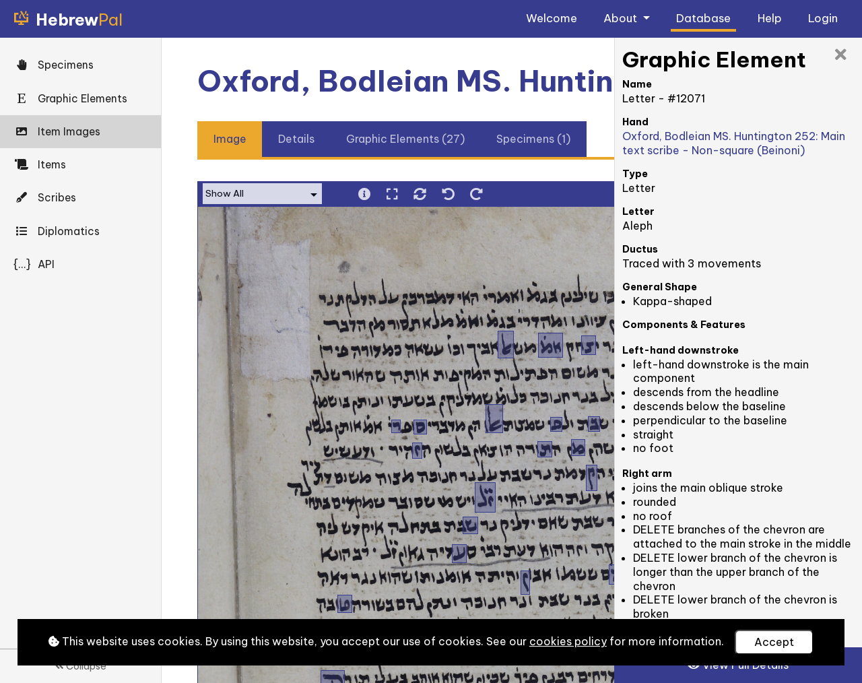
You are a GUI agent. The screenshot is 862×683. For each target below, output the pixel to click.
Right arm (647, 473)
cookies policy (568, 641)
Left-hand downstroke (680, 350)
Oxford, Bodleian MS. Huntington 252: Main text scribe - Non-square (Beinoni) (733, 143)
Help (770, 18)
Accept (774, 642)
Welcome (551, 18)
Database (703, 18)
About (621, 18)
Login (823, 18)
